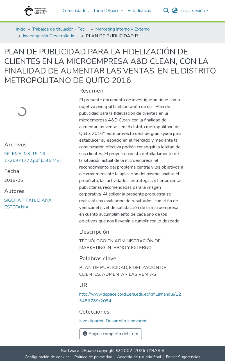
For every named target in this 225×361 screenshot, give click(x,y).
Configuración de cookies (47, 357)
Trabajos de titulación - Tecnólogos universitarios (60, 29)
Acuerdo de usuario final (139, 357)
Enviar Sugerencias (183, 357)
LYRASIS (155, 351)
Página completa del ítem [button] (110, 334)
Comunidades (76, 11)
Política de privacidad (93, 357)
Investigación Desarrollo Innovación (51, 36)
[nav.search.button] (166, 10)
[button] (174, 10)
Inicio (21, 29)
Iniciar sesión (192, 11)
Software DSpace (78, 351)
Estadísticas (139, 11)
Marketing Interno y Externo (122, 29)
